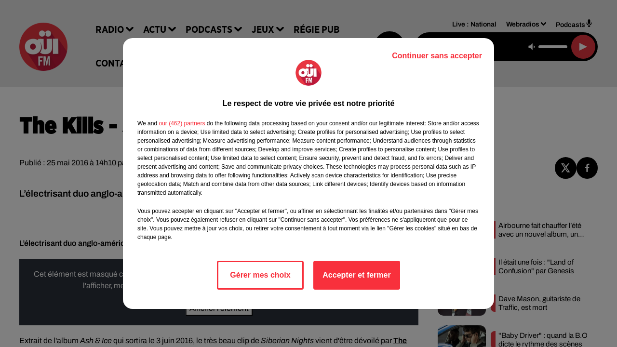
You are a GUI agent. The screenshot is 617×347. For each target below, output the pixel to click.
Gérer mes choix (260, 275)
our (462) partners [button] (182, 123)
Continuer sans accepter (437, 56)
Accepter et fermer (356, 275)
